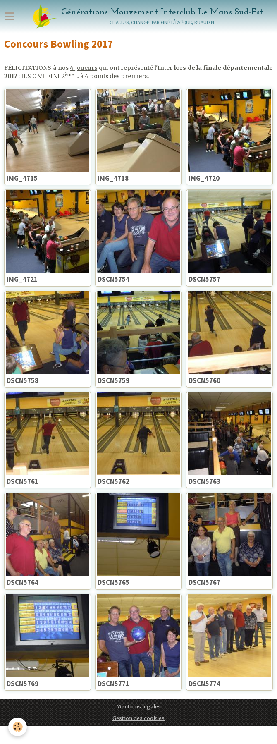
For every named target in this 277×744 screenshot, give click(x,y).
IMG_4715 (22, 178)
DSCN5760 (204, 380)
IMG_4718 (113, 178)
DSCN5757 (204, 279)
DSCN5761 (22, 481)
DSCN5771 (113, 683)
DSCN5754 (113, 279)
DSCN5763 (204, 481)
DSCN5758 (22, 380)
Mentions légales (138, 706)
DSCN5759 (113, 380)
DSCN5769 (22, 683)
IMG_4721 (22, 279)
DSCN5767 (204, 582)
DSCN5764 (22, 582)
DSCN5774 (204, 683)
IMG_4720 (204, 178)
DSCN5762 (113, 481)
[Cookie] (17, 727)
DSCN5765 (113, 582)
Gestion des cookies (138, 718)
